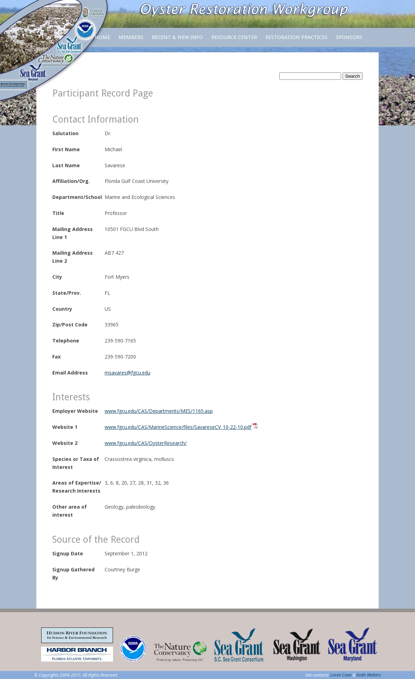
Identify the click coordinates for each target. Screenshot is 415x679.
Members (131, 40)
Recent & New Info (177, 37)
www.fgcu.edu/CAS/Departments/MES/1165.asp (159, 411)
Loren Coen (341, 675)
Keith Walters (368, 675)
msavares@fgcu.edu (127, 372)
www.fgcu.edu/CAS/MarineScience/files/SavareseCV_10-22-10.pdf (178, 427)
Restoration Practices (296, 40)
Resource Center (234, 40)
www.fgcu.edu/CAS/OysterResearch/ (146, 443)
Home (102, 37)
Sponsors (349, 37)
